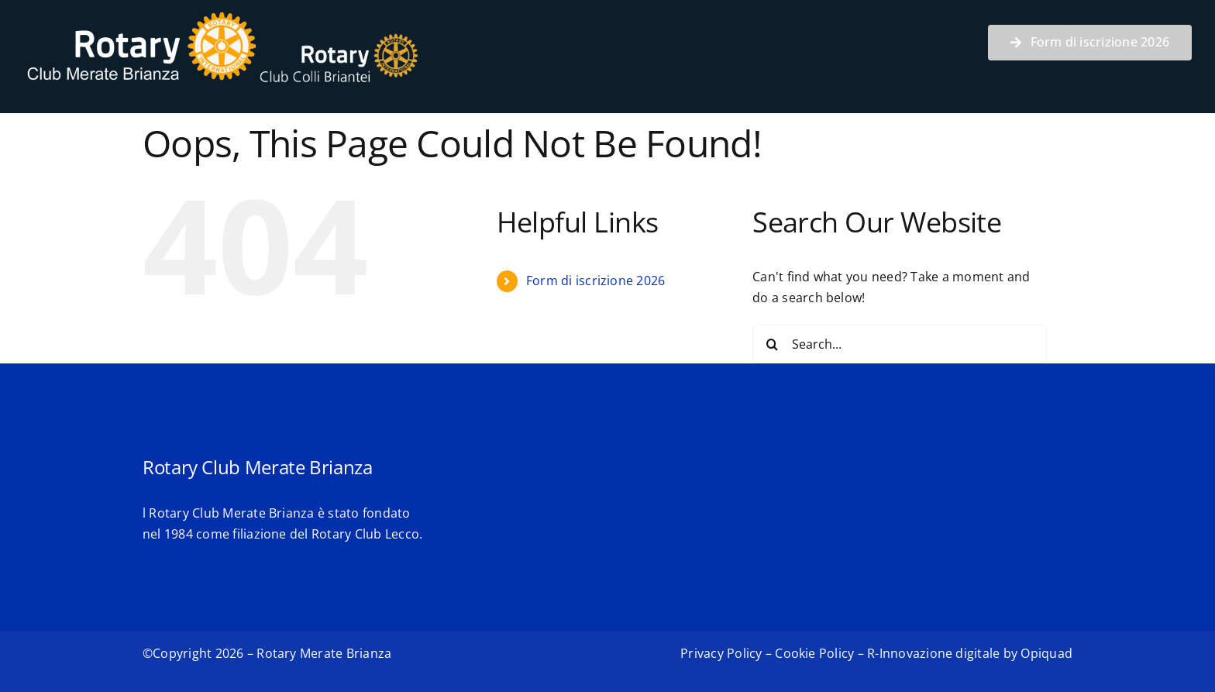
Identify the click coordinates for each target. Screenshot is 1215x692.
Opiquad (1046, 653)
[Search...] (899, 344)
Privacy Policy (721, 653)
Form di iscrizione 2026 (596, 280)
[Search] (771, 344)
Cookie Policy (814, 653)
